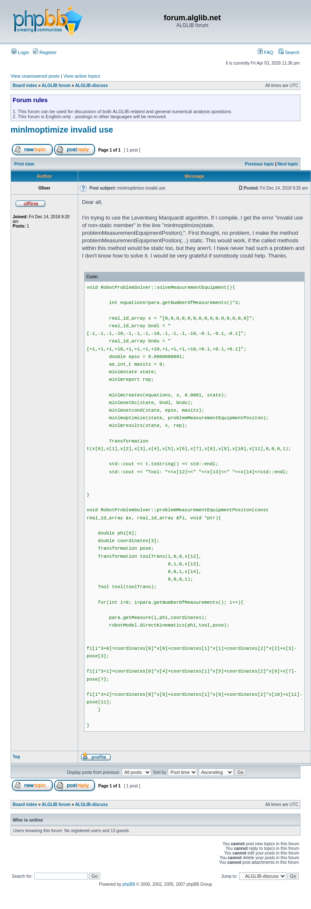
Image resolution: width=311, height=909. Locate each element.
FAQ (265, 52)
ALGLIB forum (56, 85)
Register (45, 52)
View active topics (81, 76)
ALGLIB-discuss (91, 85)
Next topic (288, 164)
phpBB (129, 884)
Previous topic (259, 164)
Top (16, 756)
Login (20, 52)
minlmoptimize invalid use (62, 129)
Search (289, 52)
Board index (25, 85)
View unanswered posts (35, 76)
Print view (24, 164)
